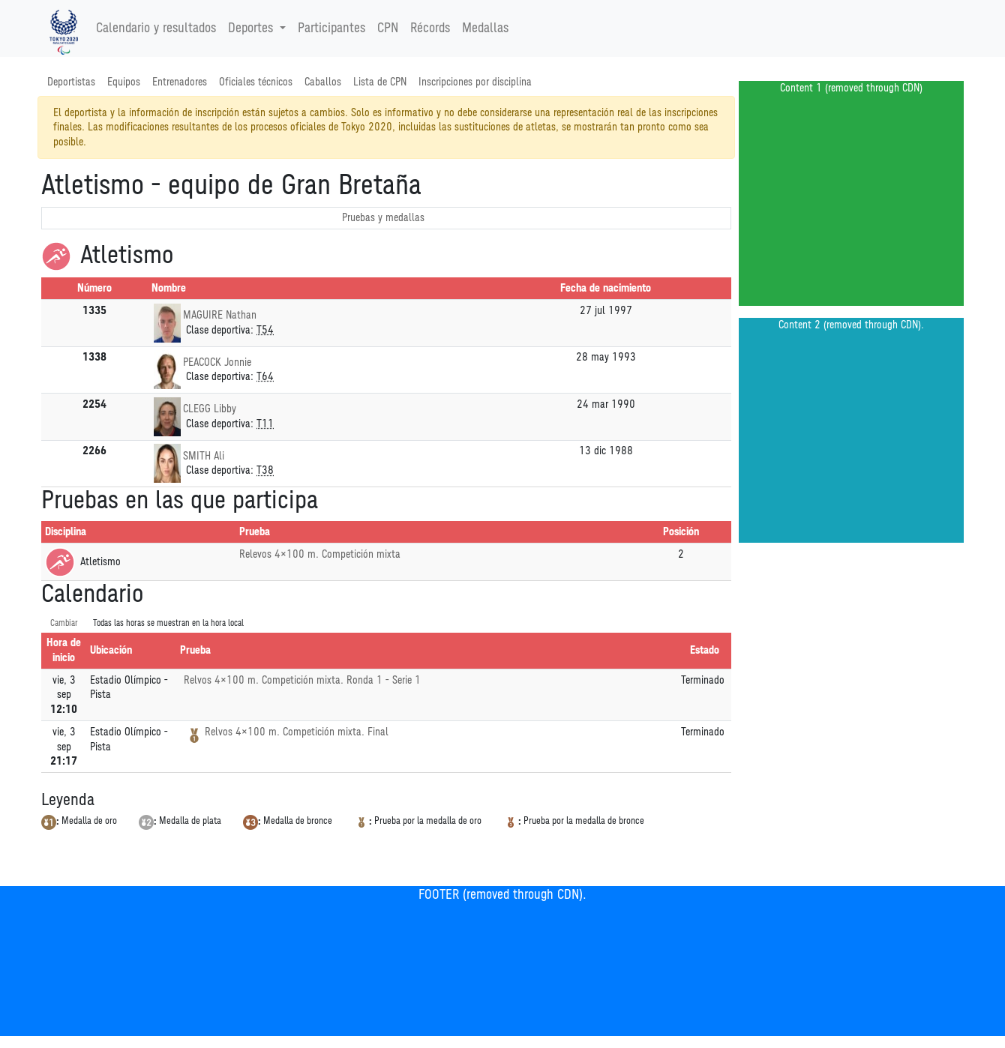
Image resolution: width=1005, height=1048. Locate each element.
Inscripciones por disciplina (475, 82)
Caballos (322, 82)
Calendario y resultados (156, 28)
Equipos (123, 82)
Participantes (331, 28)
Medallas (485, 28)
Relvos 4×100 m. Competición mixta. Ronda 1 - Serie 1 (302, 680)
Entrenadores (179, 82)
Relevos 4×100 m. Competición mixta (319, 554)
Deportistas (71, 82)
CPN (387, 28)
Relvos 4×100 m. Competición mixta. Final (296, 732)
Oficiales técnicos (255, 82)
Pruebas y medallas (383, 218)
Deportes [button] (252, 28)
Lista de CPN (379, 82)
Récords (430, 28)
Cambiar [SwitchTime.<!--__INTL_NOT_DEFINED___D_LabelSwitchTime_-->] (64, 623)
